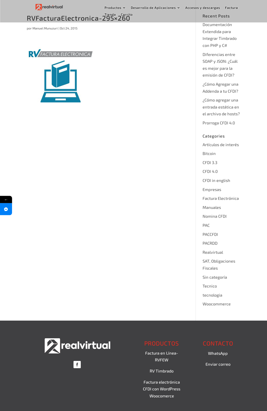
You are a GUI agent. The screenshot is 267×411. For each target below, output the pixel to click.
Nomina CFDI (215, 216)
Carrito (127, 14)
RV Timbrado (162, 370)
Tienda (110, 14)
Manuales (212, 207)
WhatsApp (218, 353)
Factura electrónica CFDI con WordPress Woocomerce (161, 389)
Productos (113, 8)
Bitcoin (209, 153)
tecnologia (212, 295)
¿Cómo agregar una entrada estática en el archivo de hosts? (221, 106)
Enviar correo (218, 364)
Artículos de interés (221, 144)
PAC (206, 225)
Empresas (212, 189)
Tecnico (210, 285)
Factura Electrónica (221, 198)
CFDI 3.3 (210, 162)
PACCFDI (210, 234)
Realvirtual (213, 252)
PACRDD (210, 243)
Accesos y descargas (202, 8)
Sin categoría (215, 277)
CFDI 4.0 (210, 171)
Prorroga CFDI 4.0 (219, 122)
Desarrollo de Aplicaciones (153, 8)
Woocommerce (217, 303)
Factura (231, 8)
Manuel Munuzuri (45, 28)
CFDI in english (216, 180)
